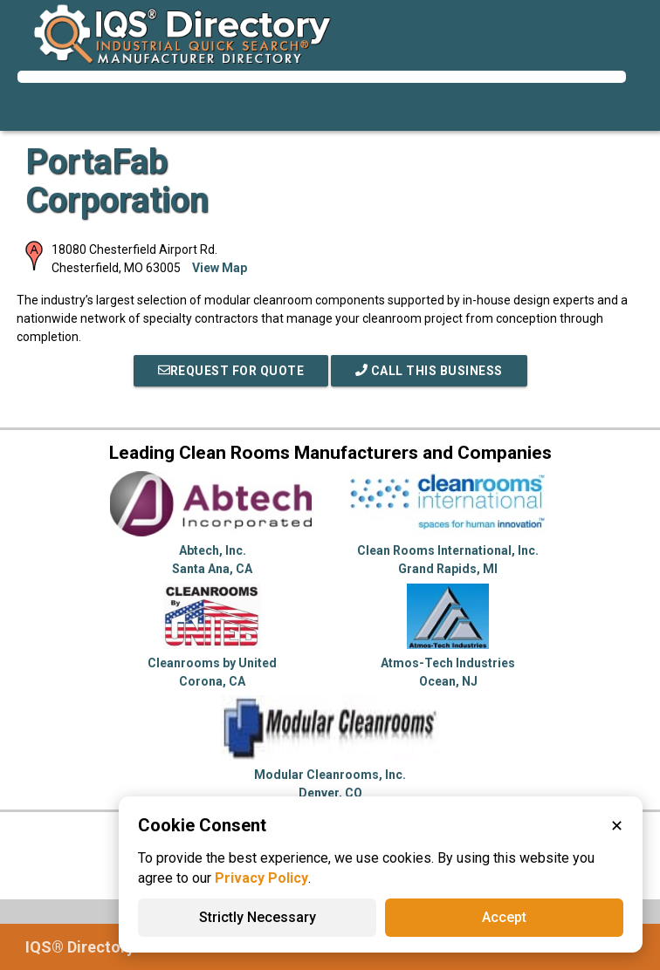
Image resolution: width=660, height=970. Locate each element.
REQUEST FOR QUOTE (231, 371)
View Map (219, 268)
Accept (504, 917)
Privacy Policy (261, 878)
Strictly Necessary (257, 917)
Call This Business (429, 371)
